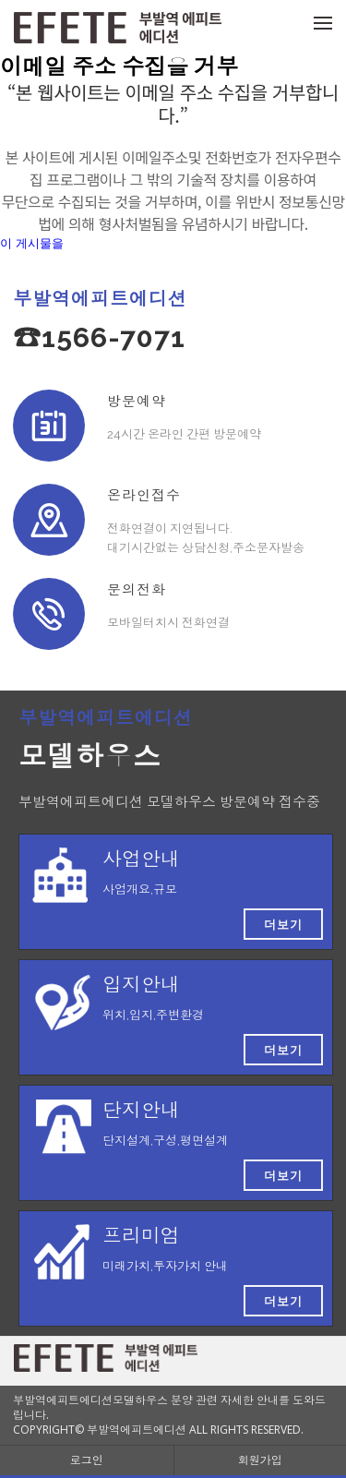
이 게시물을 (32, 243)
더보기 (283, 924)
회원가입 (260, 1460)
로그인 (86, 1460)
